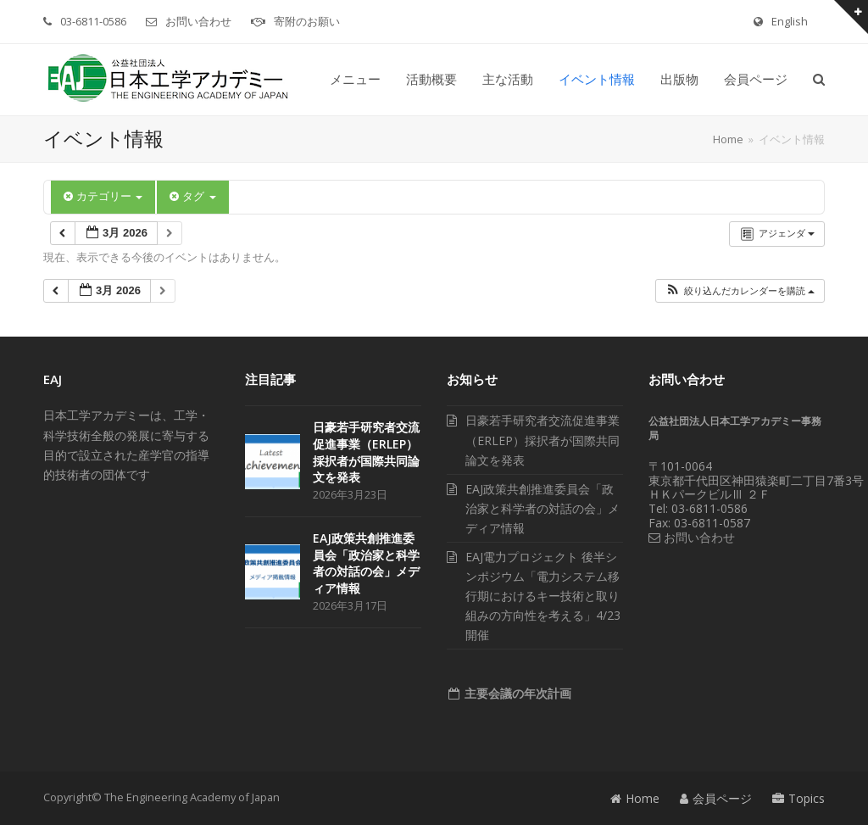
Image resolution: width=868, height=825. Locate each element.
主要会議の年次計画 (516, 693)
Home (634, 798)
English (789, 21)
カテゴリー (103, 196)
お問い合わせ (198, 21)
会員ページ (716, 798)
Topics (798, 798)
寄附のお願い (307, 21)
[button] (818, 79)
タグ (192, 196)
